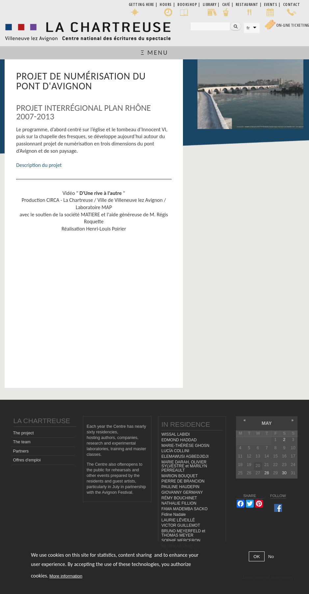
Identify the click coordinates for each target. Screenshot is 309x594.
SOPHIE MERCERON (181, 540)
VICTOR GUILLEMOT (181, 525)
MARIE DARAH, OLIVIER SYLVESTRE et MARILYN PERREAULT (184, 466)
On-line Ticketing (292, 25)
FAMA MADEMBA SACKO (185, 509)
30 (284, 473)
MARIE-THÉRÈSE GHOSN (186, 445)
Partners (21, 451)
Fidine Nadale (174, 514)
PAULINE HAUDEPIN (181, 487)
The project (23, 433)
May (267, 423)
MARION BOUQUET (180, 476)
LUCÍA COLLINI (175, 451)
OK (256, 556)
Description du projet (39, 165)
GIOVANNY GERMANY (182, 492)
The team (21, 442)
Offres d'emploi (26, 460)
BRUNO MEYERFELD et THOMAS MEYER (183, 533)
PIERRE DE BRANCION (183, 481)
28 (266, 473)
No (271, 556)
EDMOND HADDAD (179, 440)
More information (65, 576)
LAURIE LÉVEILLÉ (178, 520)
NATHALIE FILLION (179, 503)
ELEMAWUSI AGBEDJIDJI (185, 456)
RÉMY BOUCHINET (179, 498)
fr (248, 27)
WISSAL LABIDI (176, 434)
